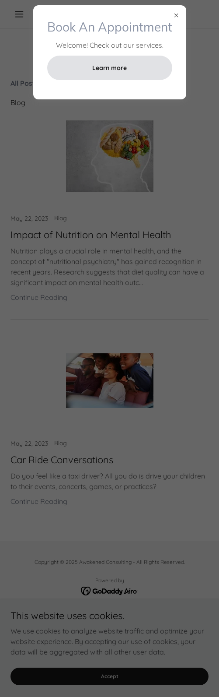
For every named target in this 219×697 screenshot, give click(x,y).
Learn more (109, 68)
